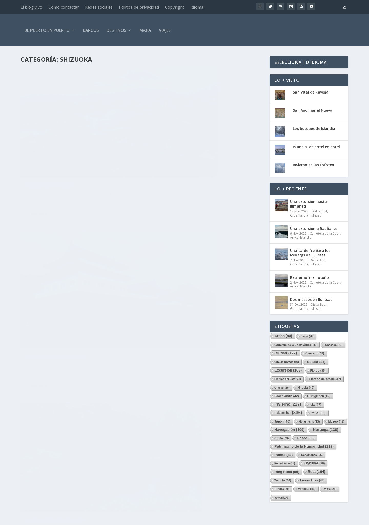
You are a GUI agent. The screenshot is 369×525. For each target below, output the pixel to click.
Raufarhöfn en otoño (309, 277)
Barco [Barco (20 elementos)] (307, 336)
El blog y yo (31, 7)
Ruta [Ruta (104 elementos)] (316, 472)
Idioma (196, 7)
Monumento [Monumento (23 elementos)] (309, 421)
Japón (82, 154)
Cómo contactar (63, 7)
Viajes (165, 30)
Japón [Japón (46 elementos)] (282, 421)
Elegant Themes (58, 519)
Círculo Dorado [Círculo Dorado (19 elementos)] (286, 362)
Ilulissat (315, 215)
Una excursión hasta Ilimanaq (308, 204)
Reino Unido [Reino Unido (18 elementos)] (284, 463)
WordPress (114, 519)
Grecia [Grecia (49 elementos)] (306, 387)
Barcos (91, 30)
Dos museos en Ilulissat (311, 299)
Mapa (145, 30)
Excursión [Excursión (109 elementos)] (288, 370)
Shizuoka (95, 154)
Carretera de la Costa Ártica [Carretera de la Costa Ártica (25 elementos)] (295, 344)
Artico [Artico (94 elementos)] (283, 336)
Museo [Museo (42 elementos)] (336, 421)
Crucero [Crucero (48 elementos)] (314, 353)
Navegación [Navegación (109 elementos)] (289, 430)
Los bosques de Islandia (314, 128)
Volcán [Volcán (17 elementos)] (281, 497)
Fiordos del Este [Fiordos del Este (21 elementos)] (287, 379)
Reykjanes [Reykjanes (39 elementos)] (314, 463)
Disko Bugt (319, 211)
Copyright (174, 7)
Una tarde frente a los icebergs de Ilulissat (310, 253)
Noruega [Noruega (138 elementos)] (325, 430)
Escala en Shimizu (50, 146)
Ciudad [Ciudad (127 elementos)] (285, 353)
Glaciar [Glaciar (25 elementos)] (282, 387)
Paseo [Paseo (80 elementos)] (305, 438)
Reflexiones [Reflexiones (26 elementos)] (312, 454)
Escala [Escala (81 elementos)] (316, 362)
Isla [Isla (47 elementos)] (315, 404)
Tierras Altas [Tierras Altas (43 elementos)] (312, 480)
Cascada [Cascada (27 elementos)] (334, 344)
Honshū (70, 154)
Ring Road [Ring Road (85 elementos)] (286, 472)
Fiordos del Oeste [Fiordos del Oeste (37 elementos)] (325, 378)
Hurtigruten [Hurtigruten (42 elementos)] (318, 396)
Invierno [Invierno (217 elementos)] (287, 404)
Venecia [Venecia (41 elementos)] (306, 489)
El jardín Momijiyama (54, 278)
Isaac (36, 154)
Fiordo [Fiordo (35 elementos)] (317, 370)
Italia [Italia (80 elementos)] (318, 413)
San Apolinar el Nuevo (312, 110)
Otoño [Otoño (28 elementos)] (281, 438)
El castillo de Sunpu (179, 146)
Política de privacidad (139, 7)
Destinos (116, 30)
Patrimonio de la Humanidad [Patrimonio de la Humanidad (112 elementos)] (304, 446)
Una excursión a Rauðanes (313, 228)
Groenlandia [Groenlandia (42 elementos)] (286, 396)
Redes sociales (99, 7)
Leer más (38, 183)
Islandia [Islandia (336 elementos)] (288, 412)
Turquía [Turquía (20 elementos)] (281, 489)
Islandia (305, 237)
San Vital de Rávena (311, 92)
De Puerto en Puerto (47, 30)
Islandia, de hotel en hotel (316, 146)
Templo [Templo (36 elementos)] (282, 480)
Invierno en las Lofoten (313, 164)
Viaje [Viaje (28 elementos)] (330, 488)
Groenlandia (299, 215)
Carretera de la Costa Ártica (315, 235)
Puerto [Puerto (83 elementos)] (283, 455)
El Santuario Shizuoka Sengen (192, 278)
